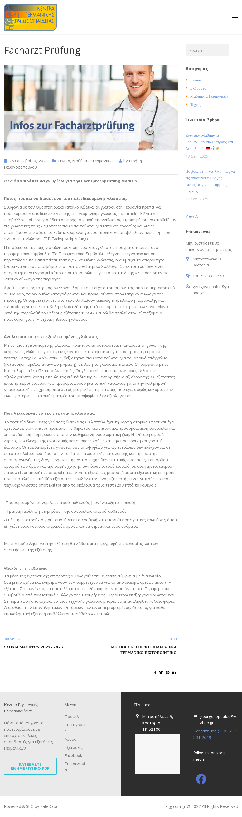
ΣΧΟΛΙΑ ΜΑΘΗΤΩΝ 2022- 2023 (33, 647)
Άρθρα (71, 739)
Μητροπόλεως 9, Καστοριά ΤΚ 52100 (157, 723)
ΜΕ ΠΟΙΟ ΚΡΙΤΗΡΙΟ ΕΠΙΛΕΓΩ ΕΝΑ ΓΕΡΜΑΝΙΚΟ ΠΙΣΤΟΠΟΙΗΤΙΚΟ (144, 650)
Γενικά (64, 160)
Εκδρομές (198, 88)
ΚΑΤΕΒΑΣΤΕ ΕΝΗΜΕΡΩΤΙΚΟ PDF (30, 766)
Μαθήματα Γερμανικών (93, 160)
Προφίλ (72, 716)
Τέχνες (195, 104)
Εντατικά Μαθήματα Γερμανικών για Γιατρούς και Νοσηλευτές (209, 142)
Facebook (73, 755)
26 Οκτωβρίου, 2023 (28, 160)
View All (193, 216)
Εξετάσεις (74, 747)
